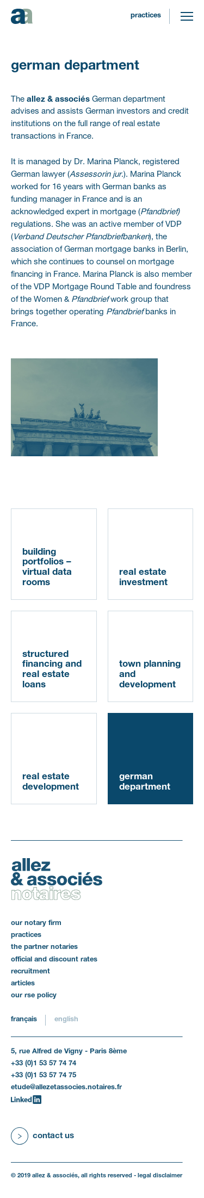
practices (146, 16)
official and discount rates (54, 960)
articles (23, 983)
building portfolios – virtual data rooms (47, 567)
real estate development (50, 782)
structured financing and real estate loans (52, 669)
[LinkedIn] (26, 1099)
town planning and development (150, 674)
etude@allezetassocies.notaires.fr (66, 1087)
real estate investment (143, 577)
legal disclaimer (160, 1175)
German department (144, 782)
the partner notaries (44, 947)
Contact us (53, 1136)
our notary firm (36, 923)
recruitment (30, 972)
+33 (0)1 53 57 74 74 (43, 1063)
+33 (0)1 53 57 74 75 (43, 1075)
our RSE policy (34, 995)
